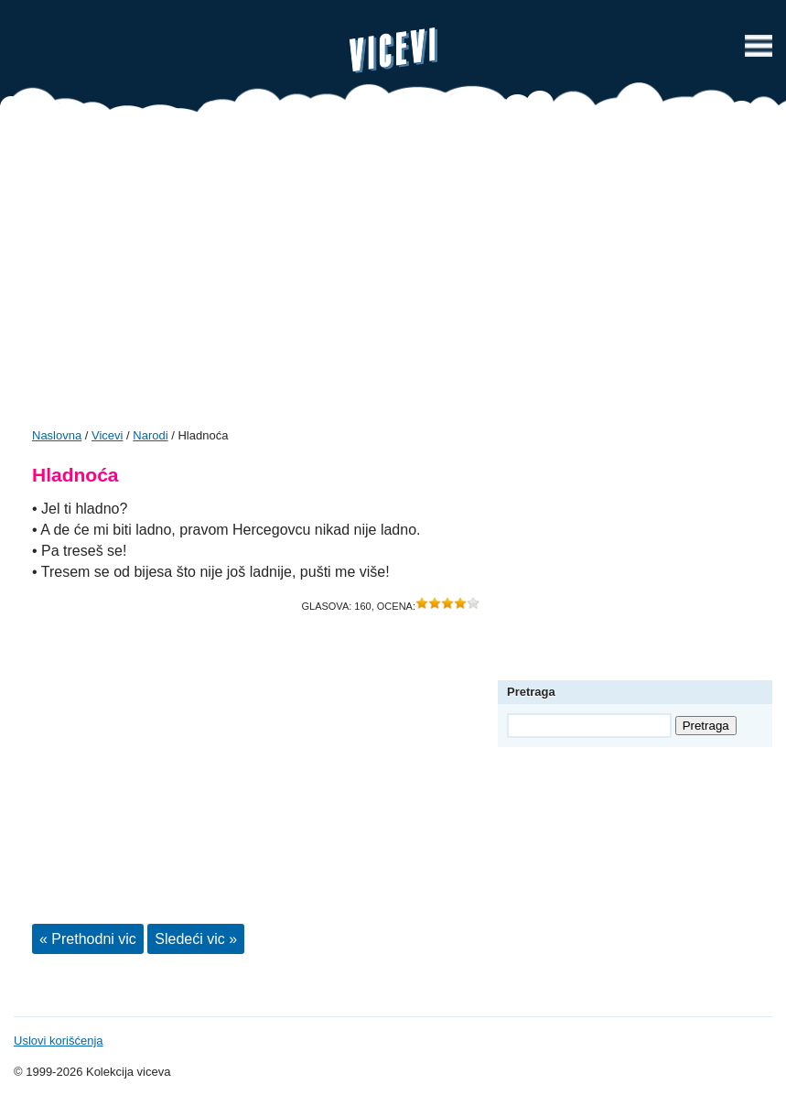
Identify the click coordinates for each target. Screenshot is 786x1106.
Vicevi (393, 50)
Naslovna (56, 435)
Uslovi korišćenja (58, 1040)
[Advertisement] (393, 276)
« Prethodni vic (87, 939)
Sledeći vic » (196, 939)
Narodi (150, 435)
